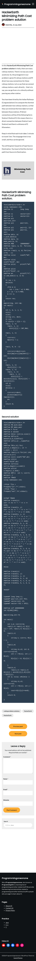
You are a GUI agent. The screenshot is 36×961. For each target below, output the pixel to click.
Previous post (18, 726)
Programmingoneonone (17, 4)
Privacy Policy (10, 910)
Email (5, 789)
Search (6, 821)
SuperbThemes (18, 958)
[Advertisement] (18, 46)
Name (5, 779)
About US (9, 906)
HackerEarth (28, 711)
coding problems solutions (11, 711)
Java (7, 922)
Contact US (9, 908)
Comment (7, 757)
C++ (7, 925)
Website (6, 800)
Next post (18, 734)
